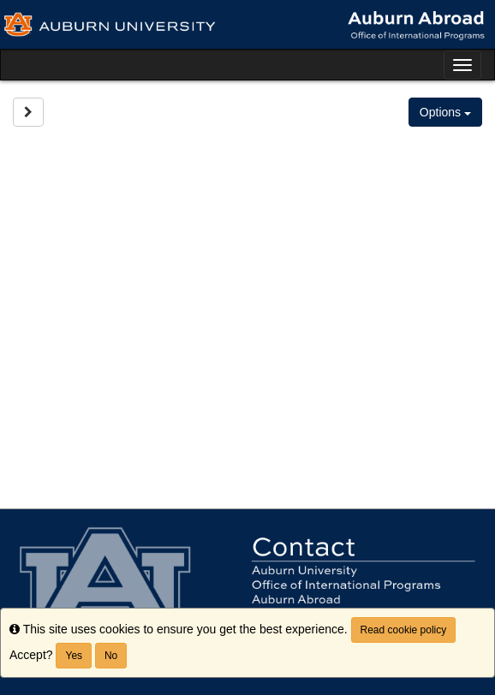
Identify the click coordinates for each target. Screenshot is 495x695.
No (110, 656)
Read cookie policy (404, 630)
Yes (73, 656)
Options (445, 112)
